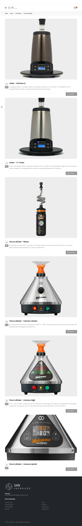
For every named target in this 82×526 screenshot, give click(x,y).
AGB (43, 502)
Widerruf (44, 505)
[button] (6, 7)
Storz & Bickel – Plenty (19, 241)
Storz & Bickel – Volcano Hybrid (23, 464)
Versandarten (9, 507)
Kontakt (7, 509)
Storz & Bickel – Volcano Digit (22, 400)
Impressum (45, 509)
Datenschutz (45, 507)
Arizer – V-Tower (16, 162)
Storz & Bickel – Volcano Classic (23, 321)
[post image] (41, 49)
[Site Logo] (13, 7)
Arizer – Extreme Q (17, 83)
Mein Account (9, 502)
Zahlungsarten (9, 505)
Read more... (71, 94)
